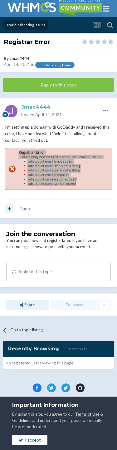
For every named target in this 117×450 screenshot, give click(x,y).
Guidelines (21, 420)
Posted (41, 114)
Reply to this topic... (34, 271)
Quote (25, 208)
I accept (30, 440)
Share (27, 304)
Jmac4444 (19, 58)
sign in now (32, 246)
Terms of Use (87, 414)
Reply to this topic (58, 84)
